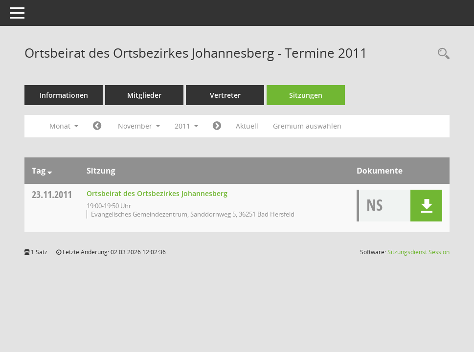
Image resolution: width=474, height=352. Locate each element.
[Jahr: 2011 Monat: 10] (97, 126)
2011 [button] (186, 126)
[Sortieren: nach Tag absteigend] (49, 170)
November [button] (139, 126)
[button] (426, 205)
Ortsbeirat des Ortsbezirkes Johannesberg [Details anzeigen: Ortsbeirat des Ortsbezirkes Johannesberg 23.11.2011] (157, 193)
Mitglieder (144, 95)
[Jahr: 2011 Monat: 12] (216, 126)
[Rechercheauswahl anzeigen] (441, 54)
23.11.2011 (52, 194)
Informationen (64, 95)
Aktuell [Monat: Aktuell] (247, 126)
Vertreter (225, 95)
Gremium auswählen (307, 126)
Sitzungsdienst (418, 252)
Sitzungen (305, 95)
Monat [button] (63, 126)
